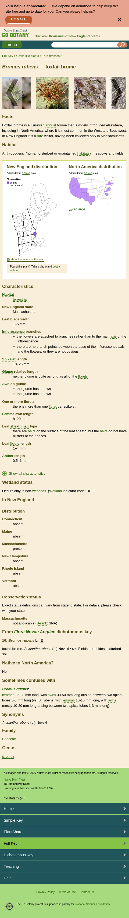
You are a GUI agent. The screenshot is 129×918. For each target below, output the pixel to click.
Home (9, 809)
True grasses (51, 55)
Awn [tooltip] (5, 384)
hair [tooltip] (26, 426)
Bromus (8, 756)
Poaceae (9, 739)
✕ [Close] (119, 19)
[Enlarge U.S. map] (95, 192)
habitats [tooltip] (83, 153)
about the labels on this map (27, 259)
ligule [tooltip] (14, 443)
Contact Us (87, 892)
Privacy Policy (45, 892)
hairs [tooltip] (31, 431)
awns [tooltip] (52, 695)
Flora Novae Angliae (34, 632)
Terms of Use (67, 892)
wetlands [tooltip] (39, 491)
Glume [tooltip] (7, 372)
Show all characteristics (27, 473)
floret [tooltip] (53, 406)
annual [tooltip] (50, 125)
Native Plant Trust (14, 779)
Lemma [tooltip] (8, 414)
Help (8, 878)
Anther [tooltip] (7, 456)
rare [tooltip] (40, 136)
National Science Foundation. (93, 904)
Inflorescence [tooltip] (13, 332)
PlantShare (13, 832)
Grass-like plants (27, 55)
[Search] (122, 44)
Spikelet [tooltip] (9, 359)
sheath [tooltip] (16, 426)
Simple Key (13, 820)
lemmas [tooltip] (8, 695)
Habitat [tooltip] (8, 294)
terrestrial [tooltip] (20, 299)
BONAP (26, 173)
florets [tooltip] (83, 376)
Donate (18, 19)
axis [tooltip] (113, 336)
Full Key (7, 55)
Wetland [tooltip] (55, 491)
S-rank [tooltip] (42, 623)
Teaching (11, 866)
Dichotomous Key (18, 855)
